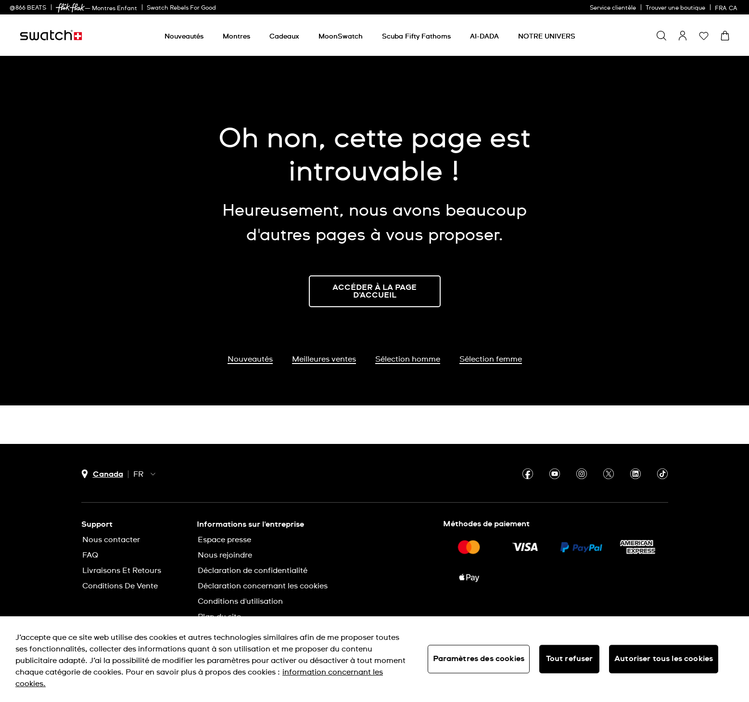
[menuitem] (184, 35)
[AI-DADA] (484, 36)
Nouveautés (250, 359)
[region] (374, 659)
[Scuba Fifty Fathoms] (416, 36)
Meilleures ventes (324, 359)
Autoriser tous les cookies (663, 659)
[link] (70, 8)
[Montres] (236, 36)
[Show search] (661, 35)
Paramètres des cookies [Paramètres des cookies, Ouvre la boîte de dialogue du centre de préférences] (479, 659)
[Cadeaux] (284, 36)
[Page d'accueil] (51, 35)
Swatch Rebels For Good (181, 8)
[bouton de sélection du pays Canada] (102, 474)
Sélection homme (407, 359)
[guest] (682, 35)
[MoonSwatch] (340, 36)
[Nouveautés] (184, 36)
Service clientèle (613, 8)
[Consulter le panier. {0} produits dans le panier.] (725, 35)
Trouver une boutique (675, 8)
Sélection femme (490, 359)
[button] (704, 35)
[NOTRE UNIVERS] (546, 36)
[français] (727, 7)
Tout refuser (569, 659)
